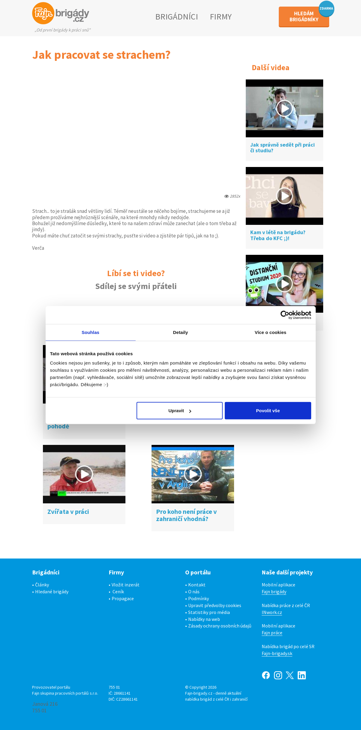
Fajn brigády (274, 591)
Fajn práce (272, 633)
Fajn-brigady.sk (277, 653)
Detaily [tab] (180, 332)
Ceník (118, 591)
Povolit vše (268, 410)
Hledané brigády (51, 591)
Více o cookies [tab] (271, 332)
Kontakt (197, 585)
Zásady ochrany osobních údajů (219, 626)
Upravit (179, 410)
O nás (194, 591)
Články (42, 585)
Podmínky (198, 598)
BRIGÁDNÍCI (176, 16)
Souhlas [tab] (90, 332)
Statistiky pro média (209, 612)
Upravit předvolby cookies (214, 605)
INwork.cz (272, 612)
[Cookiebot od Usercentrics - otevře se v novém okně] (285, 314)
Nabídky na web (204, 619)
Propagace (123, 598)
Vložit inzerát (126, 585)
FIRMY (221, 16)
